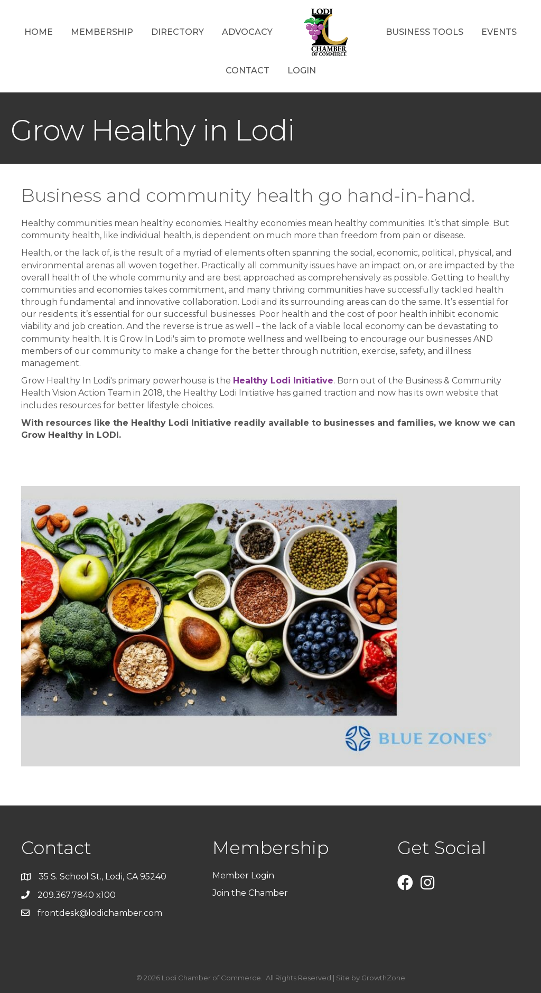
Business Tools (424, 32)
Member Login (243, 875)
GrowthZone (383, 977)
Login (301, 70)
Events (499, 32)
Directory (177, 32)
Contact (247, 70)
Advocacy (247, 32)
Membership (102, 32)
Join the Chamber (251, 893)
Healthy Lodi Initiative (283, 381)
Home (38, 32)
